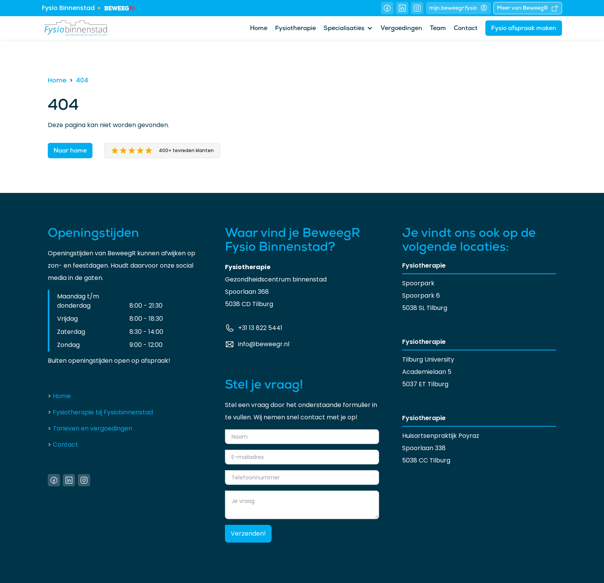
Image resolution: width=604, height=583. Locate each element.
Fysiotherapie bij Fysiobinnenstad (100, 412)
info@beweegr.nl (263, 344)
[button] (348, 28)
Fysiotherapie (295, 29)
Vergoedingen (401, 29)
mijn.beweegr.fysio (458, 8)
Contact (466, 29)
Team (438, 29)
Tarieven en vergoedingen (90, 428)
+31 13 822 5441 (260, 327)
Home (258, 29)
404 (82, 80)
